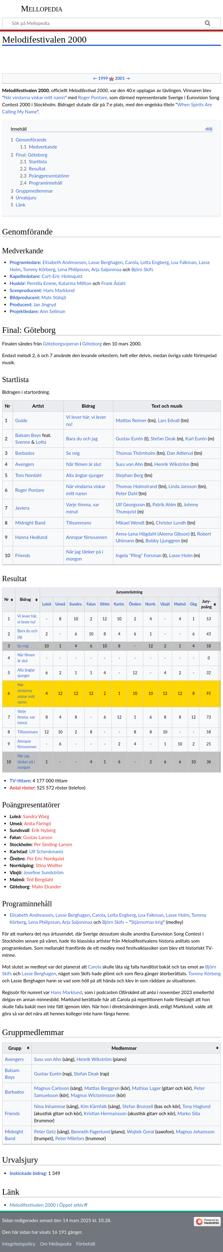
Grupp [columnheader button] (14, 1048)
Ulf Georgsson (130, 504)
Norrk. (150, 604)
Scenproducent (25, 290)
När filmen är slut (83, 464)
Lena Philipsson (73, 269)
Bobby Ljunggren (163, 540)
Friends (22, 555)
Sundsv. (75, 604)
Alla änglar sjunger (85, 475)
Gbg (193, 604)
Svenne (22, 442)
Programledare (25, 262)
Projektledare (24, 311)
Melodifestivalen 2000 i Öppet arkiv (46, 1205)
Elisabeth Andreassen (64, 262)
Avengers (24, 464)
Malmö (180, 604)
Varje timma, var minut (26, 717)
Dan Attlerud (180, 453)
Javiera (22, 508)
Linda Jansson (182, 486)
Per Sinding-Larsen (53, 844)
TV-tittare (20, 780)
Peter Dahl (126, 493)
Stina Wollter (49, 865)
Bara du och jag (82, 438)
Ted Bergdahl (39, 879)
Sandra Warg (36, 816)
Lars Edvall (169, 420)
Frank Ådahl (113, 283)
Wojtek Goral (140, 1131)
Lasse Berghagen (105, 262)
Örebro (135, 604)
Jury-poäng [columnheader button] (206, 604)
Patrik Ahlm (164, 504)
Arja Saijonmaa (106, 269)
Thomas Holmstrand (136, 486)
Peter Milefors (69, 1138)
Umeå (60, 604)
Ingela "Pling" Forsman (138, 555)
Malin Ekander (46, 886)
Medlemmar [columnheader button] (124, 1048)
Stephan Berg (129, 475)
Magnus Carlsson (51, 1088)
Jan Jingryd (44, 304)
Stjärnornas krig (147, 922)
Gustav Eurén (129, 438)
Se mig (73, 453)
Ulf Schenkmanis (46, 851)
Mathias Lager (146, 1088)
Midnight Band (30, 522)
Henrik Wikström (171, 464)
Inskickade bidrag (28, 1173)
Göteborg (92, 343)
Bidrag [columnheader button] (25, 599)
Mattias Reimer (131, 420)
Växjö (165, 604)
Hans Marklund (59, 290)
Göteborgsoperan (61, 343)
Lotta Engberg (154, 262)
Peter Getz (45, 1131)
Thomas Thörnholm (136, 453)
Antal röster (22, 787)
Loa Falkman (183, 262)
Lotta (41, 442)
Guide (21, 420)
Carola (131, 262)
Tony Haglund (196, 1106)
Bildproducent (24, 297)
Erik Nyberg (43, 830)
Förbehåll (85, 1243)
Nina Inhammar (49, 1106)
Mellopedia (42, 8)
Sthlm (105, 604)
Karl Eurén (196, 438)
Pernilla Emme (41, 283)
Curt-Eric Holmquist (62, 276)
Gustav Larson (37, 837)
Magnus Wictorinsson (93, 1095)
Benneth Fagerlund (90, 1131)
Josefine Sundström (43, 872)
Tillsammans (78, 522)
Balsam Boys (28, 435)
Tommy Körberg (39, 269)
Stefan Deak (163, 438)
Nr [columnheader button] (6, 599)
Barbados (24, 453)
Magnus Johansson (195, 1131)
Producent (20, 304)
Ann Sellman (52, 311)
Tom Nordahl (28, 475)
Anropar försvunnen (86, 537)
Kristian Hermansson (105, 1113)
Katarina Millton (75, 283)
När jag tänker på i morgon (26, 762)
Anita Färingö (37, 823)
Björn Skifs (142, 269)
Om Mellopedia (55, 1243)
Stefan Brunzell (137, 1106)
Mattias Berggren (102, 1088)
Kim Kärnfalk (94, 1106)
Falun (91, 604)
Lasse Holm (181, 555)
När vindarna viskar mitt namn (34, 97)
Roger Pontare (92, 97)
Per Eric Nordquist (45, 858)
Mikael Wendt (130, 522)
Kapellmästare (24, 276)
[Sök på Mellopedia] (111, 23)
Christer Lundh (171, 522)
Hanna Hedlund (31, 537)
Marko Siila (188, 1113)
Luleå (46, 604)
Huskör (17, 283)
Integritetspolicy (18, 1243)
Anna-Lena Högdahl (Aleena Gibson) (153, 533)
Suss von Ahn (129, 464)
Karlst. (119, 604)
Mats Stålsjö (53, 297)
